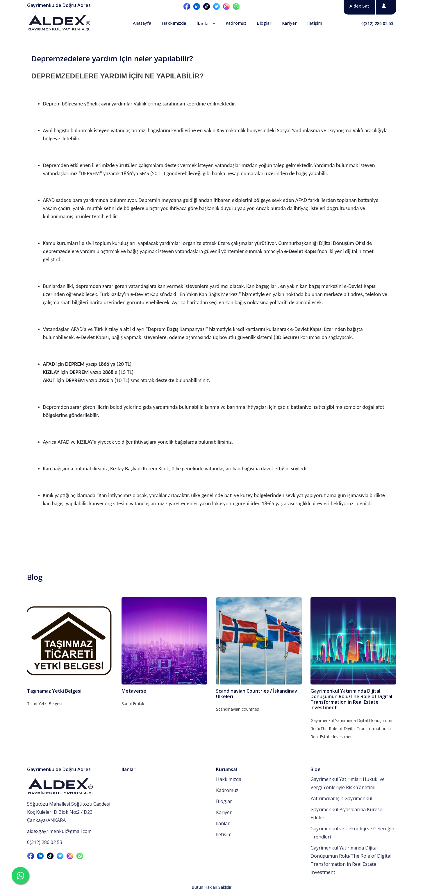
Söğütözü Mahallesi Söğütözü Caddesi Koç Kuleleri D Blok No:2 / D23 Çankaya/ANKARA (68, 812)
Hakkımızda (174, 23)
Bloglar (264, 23)
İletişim (314, 23)
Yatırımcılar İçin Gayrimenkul (341, 798)
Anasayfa (142, 23)
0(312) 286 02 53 (377, 23)
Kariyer (289, 23)
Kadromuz (236, 23)
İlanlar (204, 23)
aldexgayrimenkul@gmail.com (59, 831)
